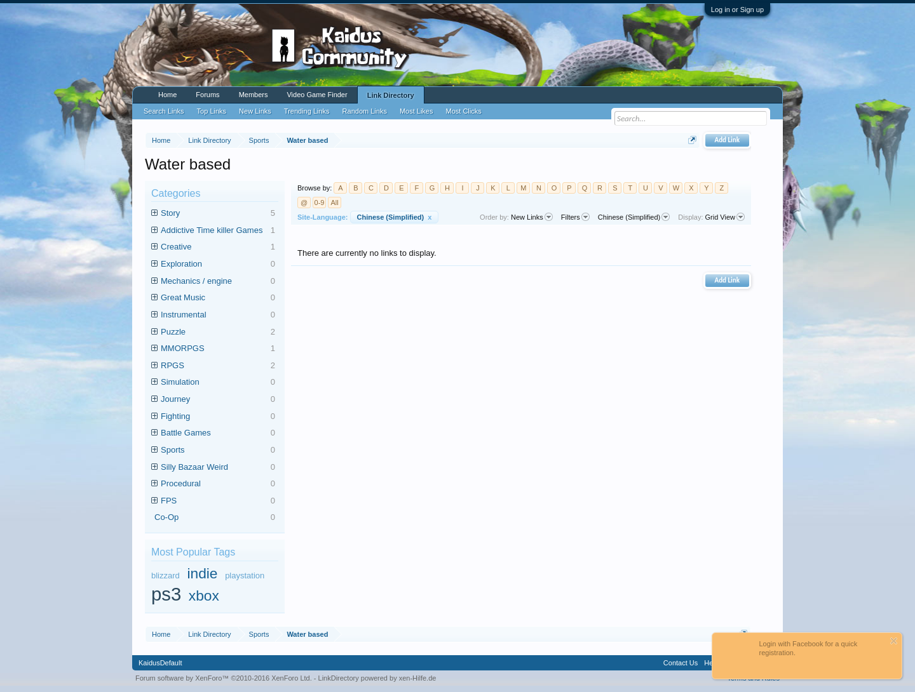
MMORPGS (218, 348)
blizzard (165, 575)
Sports (218, 450)
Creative (218, 247)
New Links (532, 217)
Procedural (218, 484)
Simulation (218, 382)
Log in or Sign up (737, 9)
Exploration (218, 264)
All (334, 202)
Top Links (211, 111)
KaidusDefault (160, 663)
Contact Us (680, 663)
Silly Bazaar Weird (218, 467)
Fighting (218, 416)
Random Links (364, 111)
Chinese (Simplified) (394, 217)
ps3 (166, 594)
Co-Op (214, 517)
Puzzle (218, 332)
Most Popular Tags (193, 552)
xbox (204, 595)
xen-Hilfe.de (418, 678)
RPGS (218, 366)
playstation (244, 575)
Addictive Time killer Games (218, 230)
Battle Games (218, 433)
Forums (207, 94)
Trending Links (307, 111)
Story (218, 213)
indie (202, 573)
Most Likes (416, 111)
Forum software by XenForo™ (223, 678)
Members (253, 94)
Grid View (725, 217)
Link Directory (390, 95)
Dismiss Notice (893, 641)
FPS (218, 501)
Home (167, 94)
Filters (575, 217)
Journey (218, 399)
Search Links (164, 111)
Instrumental (218, 315)
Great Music (218, 298)
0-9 (320, 202)
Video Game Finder (317, 94)
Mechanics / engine (218, 281)
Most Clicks (463, 111)
